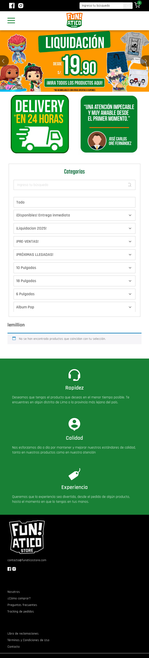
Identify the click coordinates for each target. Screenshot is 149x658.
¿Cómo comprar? (19, 598)
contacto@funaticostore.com (26, 560)
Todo (20, 202)
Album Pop (25, 307)
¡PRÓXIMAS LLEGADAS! (34, 254)
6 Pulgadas (25, 294)
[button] (146, 61)
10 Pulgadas (26, 267)
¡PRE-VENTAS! (27, 241)
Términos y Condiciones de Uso (28, 640)
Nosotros (13, 592)
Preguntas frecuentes (22, 605)
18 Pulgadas (26, 281)
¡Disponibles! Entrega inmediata (43, 215)
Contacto (13, 647)
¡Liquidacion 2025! (31, 228)
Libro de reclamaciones (23, 634)
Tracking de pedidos (20, 611)
